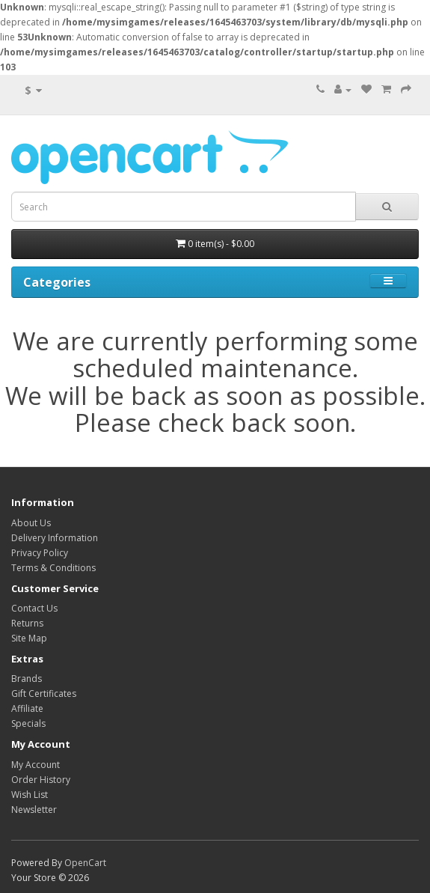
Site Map (29, 638)
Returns (27, 623)
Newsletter (34, 809)
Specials (28, 723)
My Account (35, 764)
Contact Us (34, 608)
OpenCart (85, 862)
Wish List (29, 794)
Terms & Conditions (53, 567)
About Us (31, 522)
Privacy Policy (39, 552)
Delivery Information (54, 537)
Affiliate (27, 708)
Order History (40, 779)
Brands (26, 678)
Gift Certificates (43, 693)
